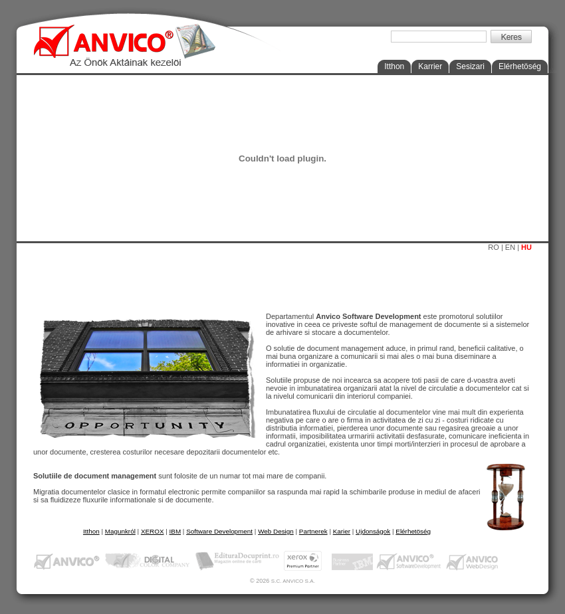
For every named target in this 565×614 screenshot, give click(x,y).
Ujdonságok (373, 531)
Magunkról (120, 531)
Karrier (430, 66)
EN (510, 247)
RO (493, 247)
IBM (175, 531)
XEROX (152, 531)
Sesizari (470, 66)
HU (526, 247)
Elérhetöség (520, 66)
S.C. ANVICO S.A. (293, 581)
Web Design (276, 531)
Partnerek (313, 531)
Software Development (219, 531)
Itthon (394, 66)
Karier (341, 531)
